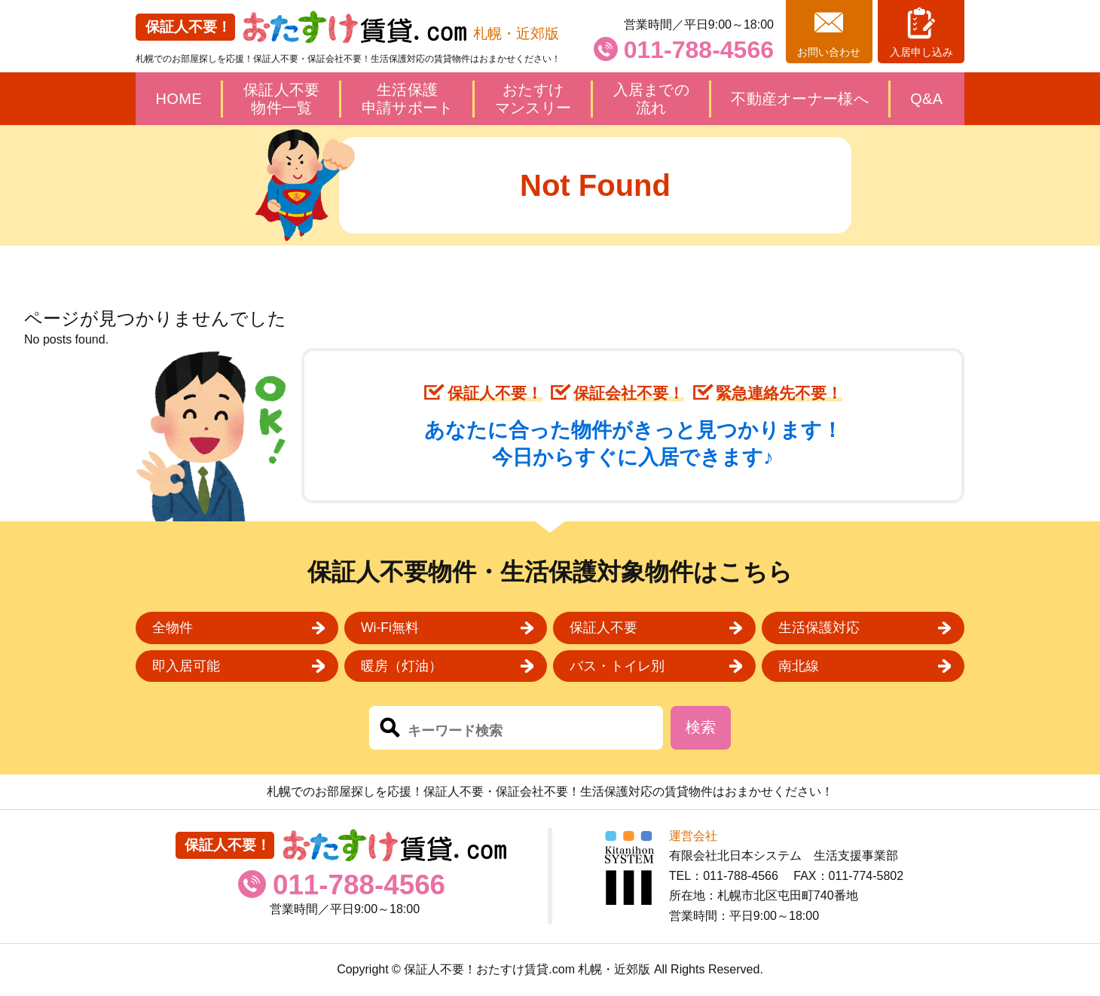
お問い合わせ (828, 52)
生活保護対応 (819, 627)
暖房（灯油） (401, 666)
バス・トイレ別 (617, 666)
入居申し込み (921, 52)
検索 (701, 727)
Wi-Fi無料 (390, 627)
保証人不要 (603, 627)
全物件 (172, 627)
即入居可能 (186, 666)
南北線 (798, 666)
